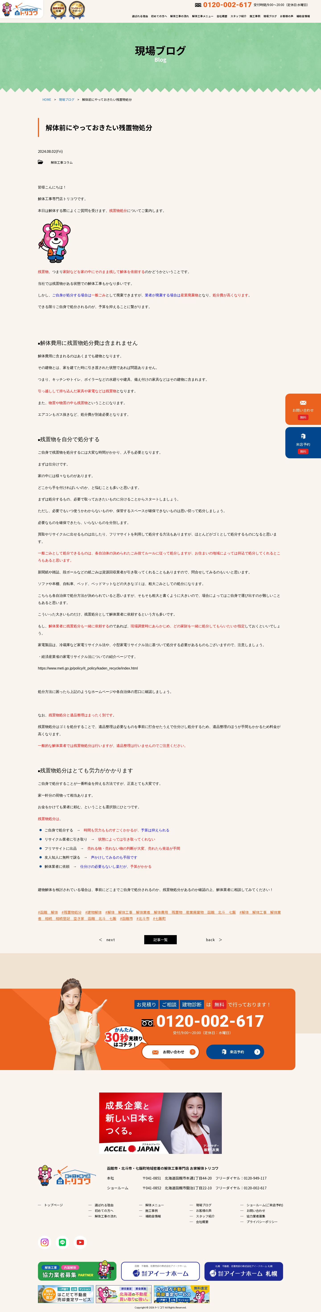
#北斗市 (142, 918)
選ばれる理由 (140, 16)
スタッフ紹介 (238, 16)
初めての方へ (159, 16)
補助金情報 (303, 16)
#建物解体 (93, 912)
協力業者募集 (256, 1216)
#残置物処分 (72, 912)
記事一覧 (160, 939)
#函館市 (126, 918)
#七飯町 (159, 918)
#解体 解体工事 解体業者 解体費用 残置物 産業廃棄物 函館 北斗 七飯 (170, 912)
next (110, 939)
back (210, 939)
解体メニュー (154, 1205)
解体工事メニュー (203, 16)
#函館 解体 (48, 912)
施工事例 (255, 16)
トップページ (53, 1205)
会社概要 (222, 16)
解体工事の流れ (179, 16)
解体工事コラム (62, 162)
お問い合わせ (163, 1049)
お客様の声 (286, 16)
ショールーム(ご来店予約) (265, 1205)
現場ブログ (270, 16)
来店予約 (237, 1051)
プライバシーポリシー (262, 1221)
